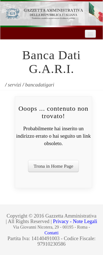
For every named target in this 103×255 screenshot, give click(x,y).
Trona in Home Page (53, 166)
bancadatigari (39, 85)
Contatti (51, 232)
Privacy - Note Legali (75, 221)
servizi (14, 85)
